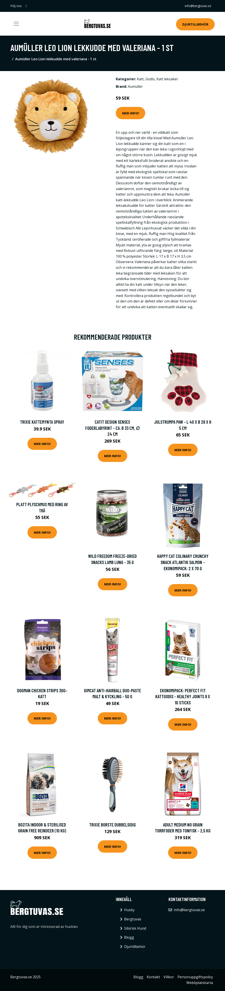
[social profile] (26, 6)
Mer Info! (130, 113)
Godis (150, 79)
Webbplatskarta (199, 982)
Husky (129, 909)
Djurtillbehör (195, 24)
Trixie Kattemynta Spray (42, 422)
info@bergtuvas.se (198, 6)
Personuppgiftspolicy (195, 977)
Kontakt (153, 977)
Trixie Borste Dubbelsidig (112, 824)
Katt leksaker (167, 79)
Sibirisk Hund (135, 928)
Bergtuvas (132, 919)
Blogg (129, 937)
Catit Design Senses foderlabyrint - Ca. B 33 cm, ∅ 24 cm (112, 428)
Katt (140, 79)
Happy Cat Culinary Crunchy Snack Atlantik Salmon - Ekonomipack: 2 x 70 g (183, 562)
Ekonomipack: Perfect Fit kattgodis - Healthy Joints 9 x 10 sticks (182, 696)
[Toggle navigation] (16, 24)
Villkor (168, 977)
